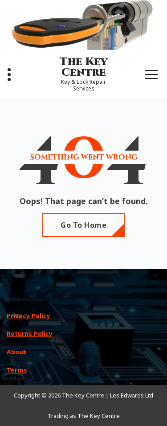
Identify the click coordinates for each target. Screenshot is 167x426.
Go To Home (83, 225)
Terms (17, 370)
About (16, 352)
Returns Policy (30, 333)
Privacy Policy (28, 315)
